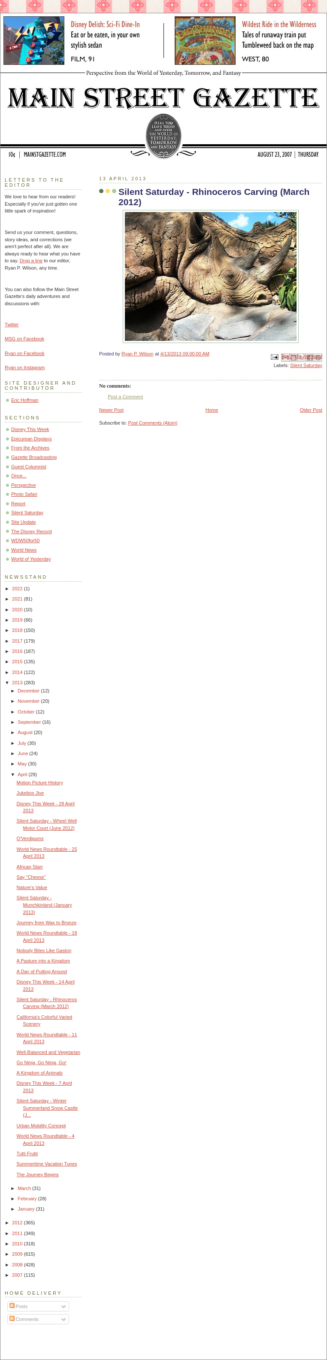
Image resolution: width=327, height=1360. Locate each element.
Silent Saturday (306, 365)
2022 (18, 588)
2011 (18, 1233)
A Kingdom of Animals (40, 1072)
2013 (18, 682)
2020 (18, 609)
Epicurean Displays (31, 438)
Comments (24, 1319)
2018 (18, 630)
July (22, 743)
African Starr (30, 866)
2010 (18, 1243)
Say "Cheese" (31, 877)
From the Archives (30, 447)
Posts (18, 1306)
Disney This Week (30, 429)
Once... (19, 475)
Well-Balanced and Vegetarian (48, 1052)
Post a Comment (125, 396)
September (30, 722)
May (23, 763)
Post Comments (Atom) (153, 422)
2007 (18, 1275)
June (23, 753)
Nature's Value (32, 887)
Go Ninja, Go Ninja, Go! (42, 1062)
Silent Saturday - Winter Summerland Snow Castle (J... (47, 1107)
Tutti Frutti (27, 1153)
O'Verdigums (30, 838)
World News (23, 549)
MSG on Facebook (24, 338)
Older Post (311, 410)
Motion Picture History (40, 782)
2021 (18, 598)
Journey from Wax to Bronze (47, 922)
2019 (18, 619)
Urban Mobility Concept (41, 1125)
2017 (18, 641)
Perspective (23, 485)
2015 (18, 661)
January (27, 1208)
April (23, 774)
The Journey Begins (38, 1174)
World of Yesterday (31, 559)
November (29, 701)
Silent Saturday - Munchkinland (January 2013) (44, 904)
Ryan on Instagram (25, 367)
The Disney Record (31, 531)
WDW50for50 (25, 540)
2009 (18, 1254)
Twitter (12, 324)
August (25, 732)
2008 (18, 1264)
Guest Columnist (28, 466)
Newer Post (111, 410)
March (25, 1188)
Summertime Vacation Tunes (47, 1163)
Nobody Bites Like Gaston (44, 950)
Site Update (23, 522)
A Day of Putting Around (42, 971)
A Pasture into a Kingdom (43, 960)
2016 (18, 651)
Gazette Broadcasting (34, 457)
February (28, 1198)
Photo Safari (24, 494)
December (29, 690)
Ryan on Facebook (25, 353)
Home (212, 410)
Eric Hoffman (25, 400)
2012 (18, 1222)
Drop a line (31, 260)
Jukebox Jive (30, 792)
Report (18, 503)
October (27, 711)
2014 (18, 672)
